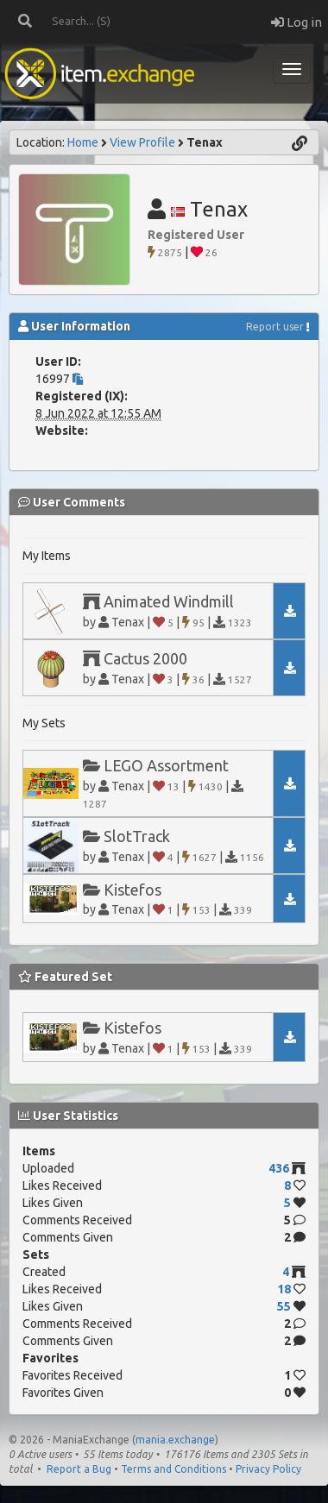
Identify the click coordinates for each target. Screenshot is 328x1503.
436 (278, 1168)
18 (284, 1289)
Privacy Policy (268, 1469)
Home (82, 142)
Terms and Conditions (173, 1469)
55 (284, 1306)
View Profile (142, 142)
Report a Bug (79, 1469)
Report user (275, 326)
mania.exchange (175, 1439)
